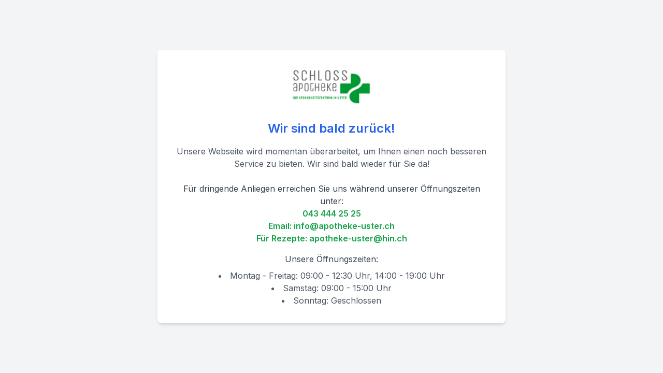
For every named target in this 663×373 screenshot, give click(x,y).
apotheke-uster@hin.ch (358, 238)
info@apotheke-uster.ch (344, 226)
